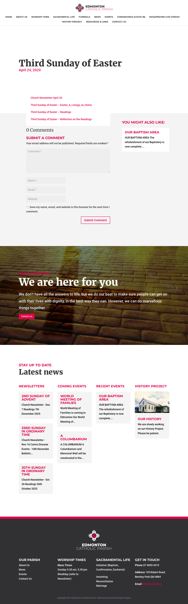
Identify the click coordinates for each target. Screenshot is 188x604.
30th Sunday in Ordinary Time (34, 471)
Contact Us (119, 22)
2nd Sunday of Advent (36, 397)
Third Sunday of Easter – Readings (51, 112)
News (97, 17)
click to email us (151, 583)
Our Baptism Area (142, 132)
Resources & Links (97, 22)
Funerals (84, 17)
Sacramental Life (64, 17)
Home (8, 17)
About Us (21, 17)
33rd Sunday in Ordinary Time (34, 431)
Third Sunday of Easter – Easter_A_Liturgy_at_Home (61, 104)
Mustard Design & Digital (119, 598)
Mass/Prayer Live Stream (164, 17)
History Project (72, 22)
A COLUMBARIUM (73, 437)
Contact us (26, 316)
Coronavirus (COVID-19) (131, 17)
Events (109, 17)
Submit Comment (95, 220)
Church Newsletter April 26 (46, 97)
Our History (149, 419)
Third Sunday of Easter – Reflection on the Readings (61, 119)
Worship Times (40, 17)
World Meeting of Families (71, 399)
